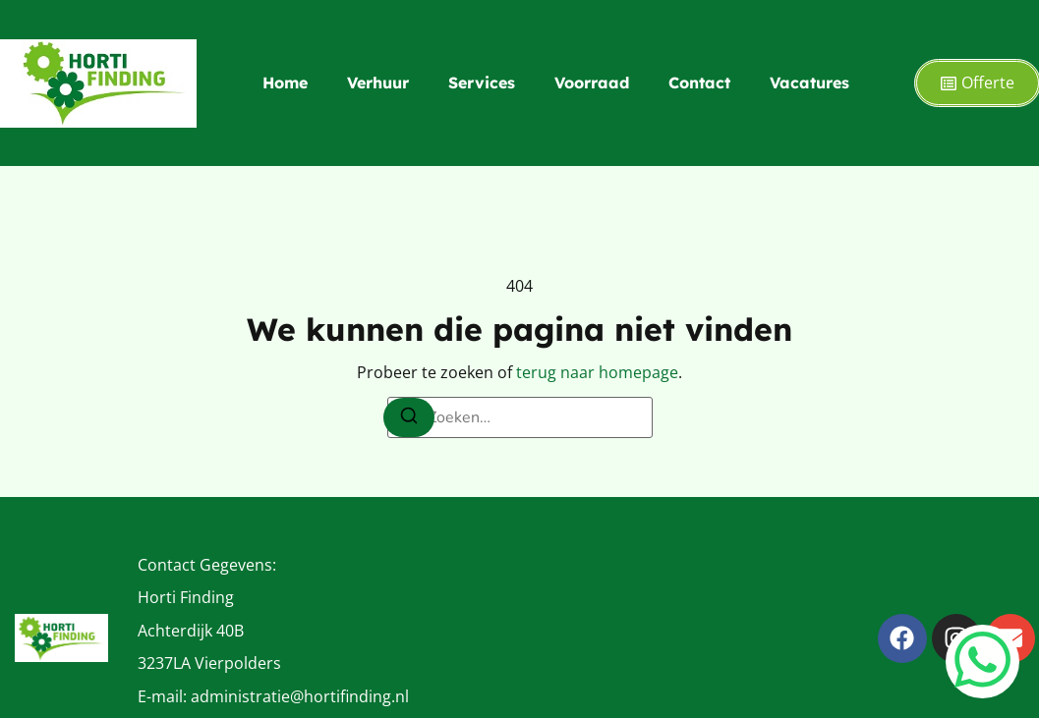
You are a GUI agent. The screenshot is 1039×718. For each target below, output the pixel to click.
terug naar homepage (597, 372)
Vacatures (809, 82)
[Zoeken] (408, 417)
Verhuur (378, 82)
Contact (699, 82)
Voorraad (591, 82)
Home (285, 82)
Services (481, 82)
